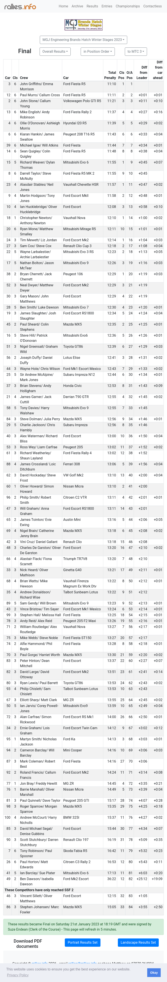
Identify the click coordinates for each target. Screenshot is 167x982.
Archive (77, 6)
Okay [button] (154, 972)
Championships (128, 6)
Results (92, 6)
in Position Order (96, 51)
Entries (107, 6)
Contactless (152, 6)
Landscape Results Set (138, 942)
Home (63, 6)
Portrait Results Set (82, 942)
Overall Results (53, 51)
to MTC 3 (135, 51)
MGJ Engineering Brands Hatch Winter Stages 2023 (82, 40)
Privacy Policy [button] (18, 975)
